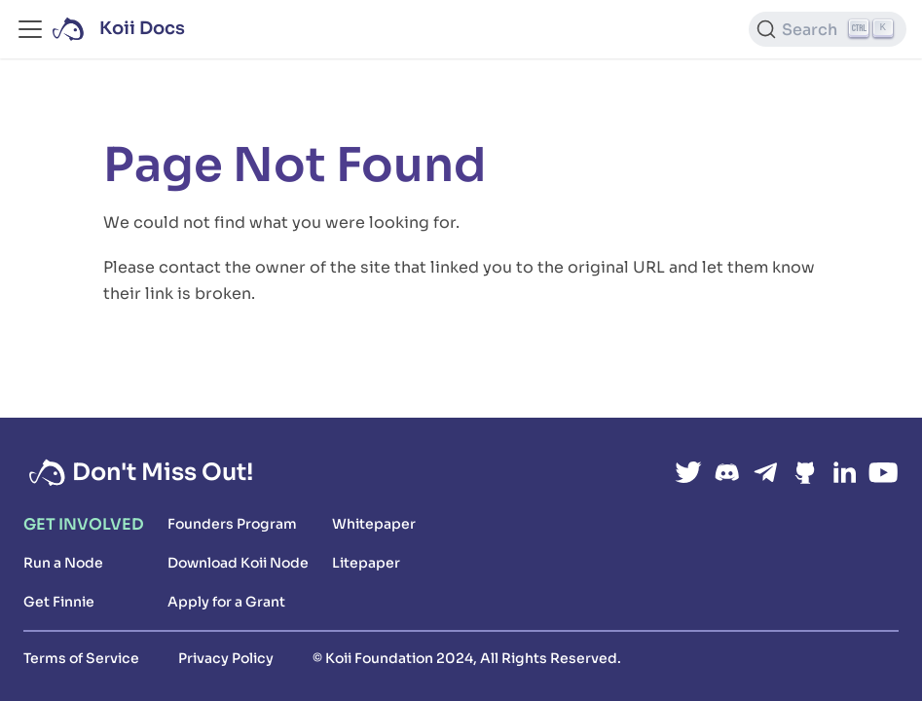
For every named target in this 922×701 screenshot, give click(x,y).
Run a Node (63, 563)
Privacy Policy (226, 658)
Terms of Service (81, 658)
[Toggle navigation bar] (30, 29)
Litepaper (366, 563)
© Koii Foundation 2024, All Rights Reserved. (467, 658)
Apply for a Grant (226, 601)
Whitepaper (374, 524)
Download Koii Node (238, 563)
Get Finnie (58, 601)
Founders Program (232, 524)
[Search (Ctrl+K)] (827, 29)
